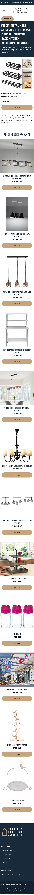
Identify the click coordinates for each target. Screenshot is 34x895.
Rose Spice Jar (17, 634)
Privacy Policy (13, 891)
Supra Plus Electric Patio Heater (17, 689)
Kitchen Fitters (10, 851)
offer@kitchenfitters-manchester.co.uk (22, 2)
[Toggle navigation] (3, 10)
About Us (8, 855)
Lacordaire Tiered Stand (17, 578)
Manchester (6, 2)
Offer (6, 862)
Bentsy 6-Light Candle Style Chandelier (17, 466)
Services (7, 858)
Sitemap (22, 891)
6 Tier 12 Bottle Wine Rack (17, 745)
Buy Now (17, 107)
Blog (7, 889)
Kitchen (12, 93)
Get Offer (7, 19)
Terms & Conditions (22, 889)
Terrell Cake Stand (17, 800)
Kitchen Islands (21, 93)
